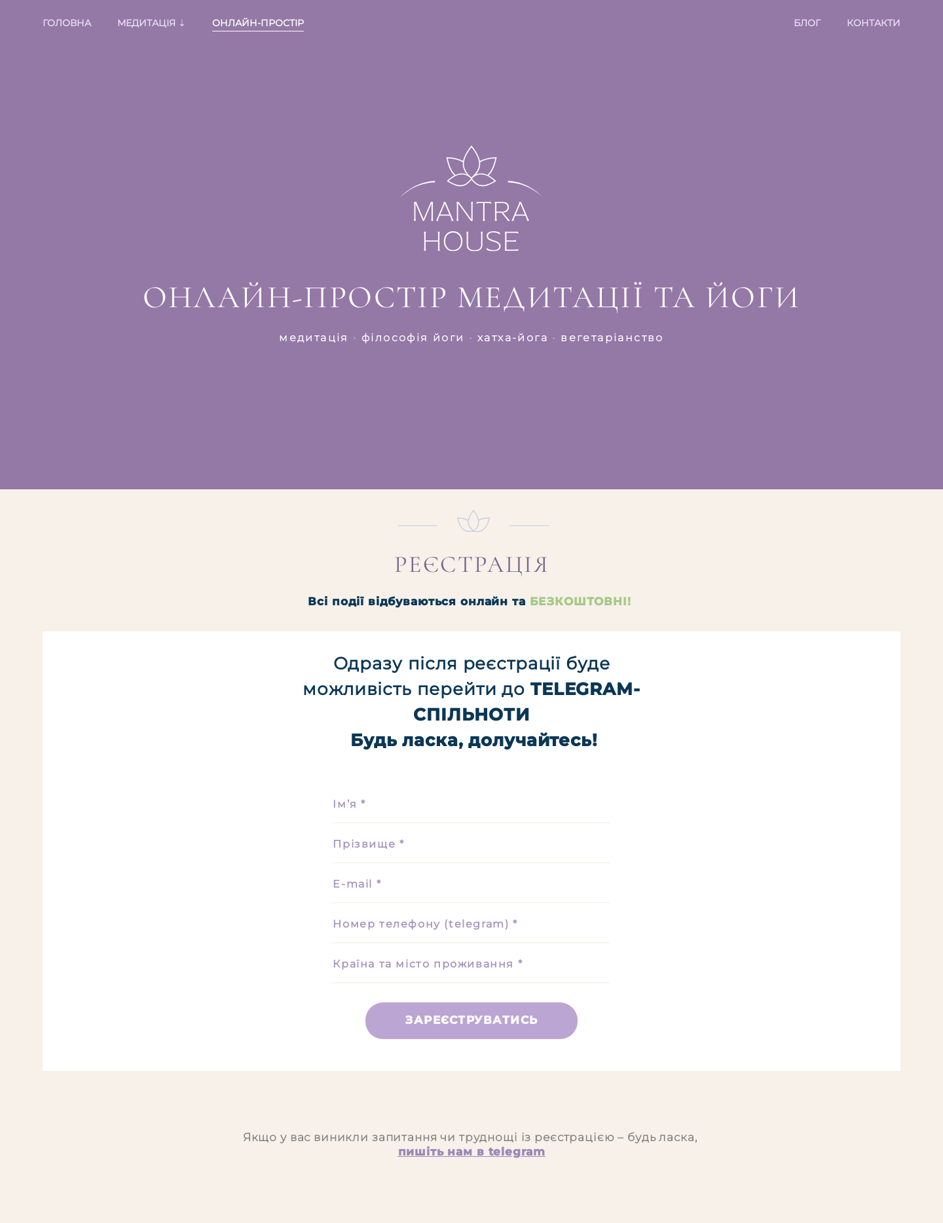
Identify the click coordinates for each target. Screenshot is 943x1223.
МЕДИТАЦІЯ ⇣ (151, 23)
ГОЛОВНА (67, 23)
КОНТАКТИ (873, 23)
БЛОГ (807, 23)
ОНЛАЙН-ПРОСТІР (258, 23)
